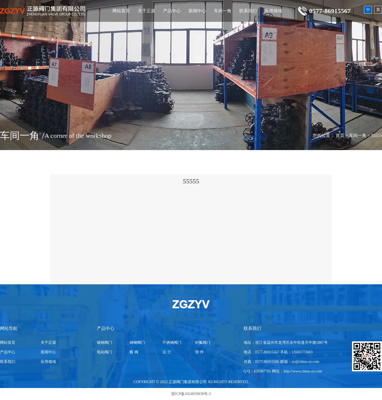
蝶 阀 (134, 352)
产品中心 (172, 10)
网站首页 (121, 10)
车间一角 (222, 10)
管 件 (199, 352)
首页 (340, 135)
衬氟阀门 (202, 343)
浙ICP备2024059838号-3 (191, 394)
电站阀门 (104, 352)
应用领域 (273, 10)
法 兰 (166, 352)
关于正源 (146, 10)
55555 (376, 135)
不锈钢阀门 (171, 343)
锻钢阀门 (104, 343)
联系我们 (248, 10)
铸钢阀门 (137, 343)
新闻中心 (197, 10)
